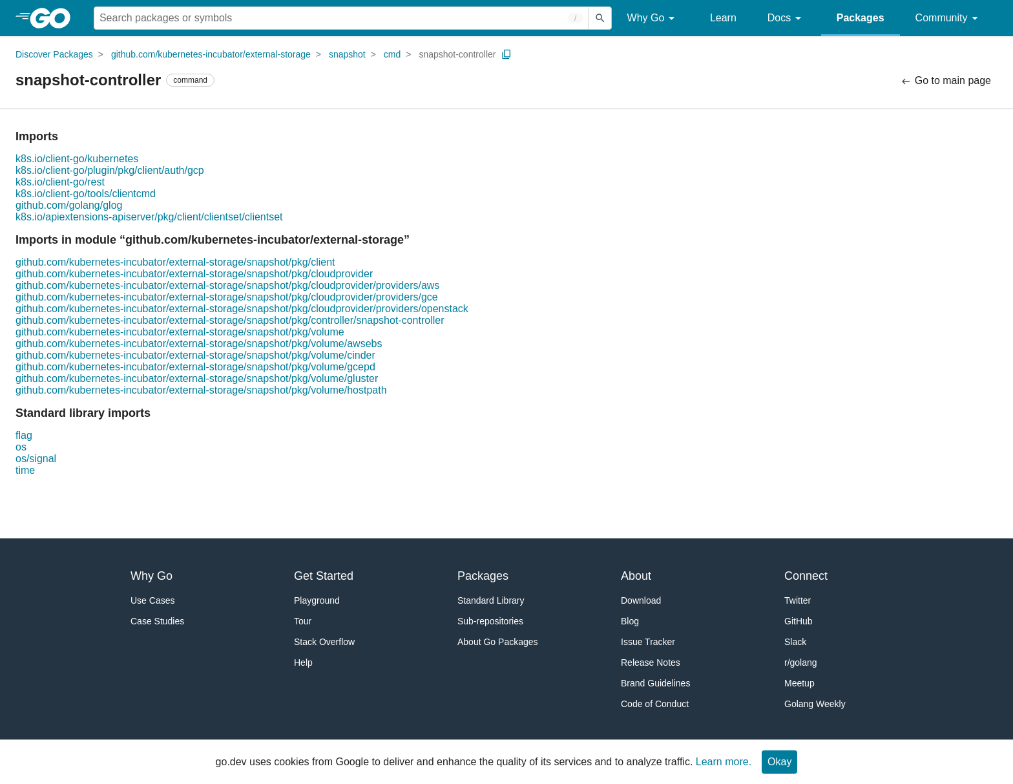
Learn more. (723, 761)
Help (303, 662)
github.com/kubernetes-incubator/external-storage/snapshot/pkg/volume (180, 331)
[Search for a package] (341, 18)
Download (641, 600)
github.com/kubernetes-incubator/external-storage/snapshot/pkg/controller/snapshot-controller (230, 320)
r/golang (800, 662)
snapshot (347, 54)
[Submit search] (600, 18)
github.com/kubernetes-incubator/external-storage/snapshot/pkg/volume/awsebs (199, 343)
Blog (630, 621)
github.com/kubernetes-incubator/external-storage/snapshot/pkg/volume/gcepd (195, 366)
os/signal (36, 458)
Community (948, 18)
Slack (795, 642)
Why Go (653, 18)
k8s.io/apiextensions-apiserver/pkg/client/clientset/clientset (149, 216)
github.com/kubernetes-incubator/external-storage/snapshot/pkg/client (175, 262)
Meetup (799, 683)
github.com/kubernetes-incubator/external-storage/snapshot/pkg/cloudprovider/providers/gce (227, 296)
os (21, 446)
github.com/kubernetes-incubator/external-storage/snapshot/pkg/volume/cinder (195, 355)
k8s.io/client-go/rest (60, 181)
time (25, 470)
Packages (860, 17)
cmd (392, 54)
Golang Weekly (815, 704)
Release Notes (650, 662)
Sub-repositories (490, 621)
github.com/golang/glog (69, 205)
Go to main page (945, 81)
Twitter (797, 600)
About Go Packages (497, 642)
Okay (779, 761)
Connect (806, 575)
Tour (302, 621)
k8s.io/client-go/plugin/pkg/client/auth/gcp (110, 170)
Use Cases (152, 600)
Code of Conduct (655, 704)
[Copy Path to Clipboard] (506, 54)
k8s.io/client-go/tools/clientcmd (86, 193)
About (636, 575)
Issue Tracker (648, 642)
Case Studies (157, 621)
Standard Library (491, 600)
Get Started (323, 575)
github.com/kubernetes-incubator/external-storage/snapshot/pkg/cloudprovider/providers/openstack (242, 308)
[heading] (55, 18)
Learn (723, 17)
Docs (787, 18)
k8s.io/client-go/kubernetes (77, 158)
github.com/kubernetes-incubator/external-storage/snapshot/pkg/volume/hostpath (201, 390)
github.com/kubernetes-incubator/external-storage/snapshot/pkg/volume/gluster (197, 378)
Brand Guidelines (655, 683)
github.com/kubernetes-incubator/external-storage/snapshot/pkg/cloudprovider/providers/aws (227, 285)
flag (24, 435)
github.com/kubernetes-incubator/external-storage (211, 54)
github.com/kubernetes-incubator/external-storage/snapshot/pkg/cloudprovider (194, 273)
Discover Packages (54, 54)
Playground (317, 600)
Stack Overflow (324, 642)
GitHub (798, 621)
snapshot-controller (457, 54)
